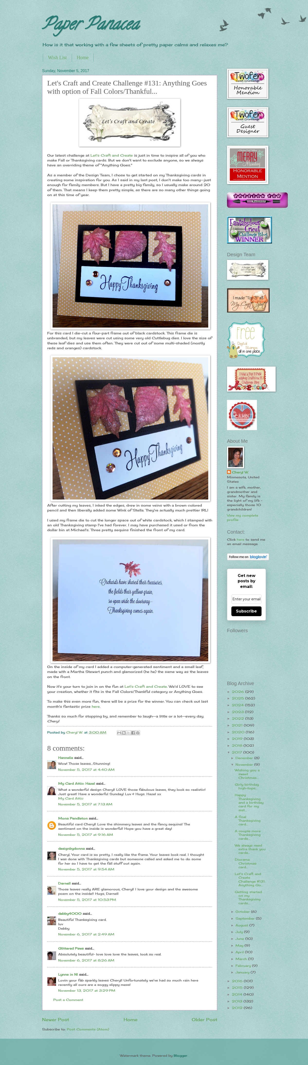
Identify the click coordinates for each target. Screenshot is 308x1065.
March (242, 959)
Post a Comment (68, 1000)
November (245, 764)
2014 (238, 994)
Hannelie (65, 758)
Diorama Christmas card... (245, 863)
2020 (239, 732)
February (244, 966)
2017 (237, 752)
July (240, 932)
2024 (238, 705)
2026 (238, 692)
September (246, 918)
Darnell (64, 883)
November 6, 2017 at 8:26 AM (86, 960)
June (240, 939)
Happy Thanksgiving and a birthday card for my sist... (249, 802)
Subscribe (246, 611)
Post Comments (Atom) (88, 1029)
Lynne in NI (68, 974)
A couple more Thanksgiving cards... (248, 834)
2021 (238, 725)
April (240, 952)
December (245, 758)
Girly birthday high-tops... (247, 786)
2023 (238, 712)
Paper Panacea (90, 26)
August (242, 925)
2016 (238, 981)
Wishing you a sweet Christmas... (247, 774)
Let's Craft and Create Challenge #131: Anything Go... (250, 879)
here (96, 706)
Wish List (57, 57)
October (243, 912)
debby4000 (70, 913)
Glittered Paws (71, 948)
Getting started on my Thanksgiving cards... (248, 897)
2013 (238, 1001)
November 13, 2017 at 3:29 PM (86, 990)
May (240, 945)
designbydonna (71, 848)
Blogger (180, 1055)
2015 (238, 988)
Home (83, 57)
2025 (238, 698)
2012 (238, 1008)
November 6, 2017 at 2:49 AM (86, 934)
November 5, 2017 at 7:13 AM (85, 804)
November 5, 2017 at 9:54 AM (86, 869)
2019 (238, 739)
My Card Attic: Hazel (76, 783)
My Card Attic (70, 798)
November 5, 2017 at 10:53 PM (87, 900)
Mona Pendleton (73, 818)
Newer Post (55, 1019)
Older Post (204, 1019)
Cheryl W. (240, 472)
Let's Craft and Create (112, 155)
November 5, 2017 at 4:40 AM (86, 770)
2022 (238, 718)
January (243, 972)
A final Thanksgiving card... (248, 820)
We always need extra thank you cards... (250, 849)
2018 (238, 745)
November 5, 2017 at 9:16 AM (85, 835)
